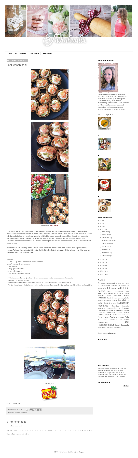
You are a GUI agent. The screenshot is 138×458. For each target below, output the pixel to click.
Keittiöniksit (107, 300)
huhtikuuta (105, 247)
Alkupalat (17, 412)
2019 (102, 223)
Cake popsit (125, 283)
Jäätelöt (109, 291)
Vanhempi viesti (86, 430)
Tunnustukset (117, 327)
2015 (102, 262)
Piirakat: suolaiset (104, 315)
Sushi (99, 327)
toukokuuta (106, 238)
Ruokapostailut (106, 324)
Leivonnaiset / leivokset (118, 308)
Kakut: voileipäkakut (123, 298)
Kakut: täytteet (111, 298)
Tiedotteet (109, 327)
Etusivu (9, 53)
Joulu (100, 288)
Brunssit (118, 283)
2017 (102, 229)
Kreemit (113, 303)
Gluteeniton (116, 285)
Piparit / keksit (103, 317)
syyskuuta (105, 232)
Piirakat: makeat (123, 313)
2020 (102, 220)
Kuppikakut (125, 306)
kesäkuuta (105, 235)
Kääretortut (101, 308)
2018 (102, 226)
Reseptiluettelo (47, 53)
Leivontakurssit (103, 310)
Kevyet (114, 300)
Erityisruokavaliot (105, 285)
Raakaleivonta (102, 322)
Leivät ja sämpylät (115, 310)
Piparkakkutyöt (115, 317)
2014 (102, 265)
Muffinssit (111, 313)
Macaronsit (101, 313)
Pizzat (122, 317)
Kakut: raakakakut (114, 295)
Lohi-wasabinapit (107, 243)
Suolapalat (24, 412)
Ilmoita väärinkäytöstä (107, 333)
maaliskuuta (106, 250)
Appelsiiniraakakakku (109, 240)
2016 (102, 259)
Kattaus (100, 300)
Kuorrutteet (115, 306)
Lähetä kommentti (16, 426)
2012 (102, 271)
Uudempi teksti (12, 430)
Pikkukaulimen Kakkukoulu (120, 315)
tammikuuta (106, 256)
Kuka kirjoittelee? (20, 53)
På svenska (124, 319)
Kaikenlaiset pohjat (122, 291)
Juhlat (106, 288)
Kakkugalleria (34, 53)
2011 (102, 274)
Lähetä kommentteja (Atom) (20, 434)
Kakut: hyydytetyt (105, 293)
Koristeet (107, 303)
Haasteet (123, 285)
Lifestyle (126, 310)
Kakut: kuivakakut (118, 293)
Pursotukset (113, 319)
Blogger (81, 452)
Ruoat (126, 322)
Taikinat (103, 327)
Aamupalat (102, 283)
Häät (128, 285)
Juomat (113, 288)
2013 (102, 268)
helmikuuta (106, 253)
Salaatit (117, 325)
